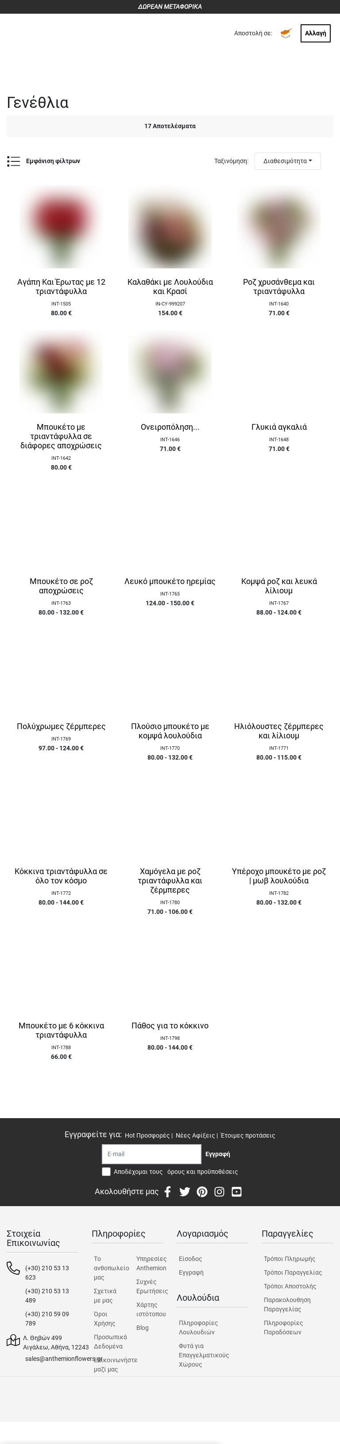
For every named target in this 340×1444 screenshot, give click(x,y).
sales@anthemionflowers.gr (64, 1358)
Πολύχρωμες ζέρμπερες (61, 726)
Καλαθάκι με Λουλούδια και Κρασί (170, 287)
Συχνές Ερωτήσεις (149, 1286)
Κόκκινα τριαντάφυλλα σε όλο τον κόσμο (61, 876)
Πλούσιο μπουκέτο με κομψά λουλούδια (170, 731)
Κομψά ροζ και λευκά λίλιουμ (279, 586)
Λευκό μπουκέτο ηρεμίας (170, 581)
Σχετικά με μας (105, 1295)
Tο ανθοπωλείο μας (107, 1268)
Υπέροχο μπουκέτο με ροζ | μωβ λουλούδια (279, 876)
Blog (142, 1327)
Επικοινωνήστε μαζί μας (107, 1364)
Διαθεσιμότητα (285, 160)
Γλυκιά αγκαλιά (279, 427)
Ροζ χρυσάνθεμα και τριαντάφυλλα (279, 287)
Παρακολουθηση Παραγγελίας (287, 1304)
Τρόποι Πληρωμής (290, 1258)
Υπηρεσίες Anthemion (149, 1263)
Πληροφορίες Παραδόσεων (283, 1327)
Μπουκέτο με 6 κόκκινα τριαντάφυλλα (61, 1030)
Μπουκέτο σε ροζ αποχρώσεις (61, 586)
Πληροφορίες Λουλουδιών (198, 1327)
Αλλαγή (315, 33)
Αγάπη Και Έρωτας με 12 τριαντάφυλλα (61, 287)
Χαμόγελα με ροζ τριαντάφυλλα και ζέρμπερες (170, 880)
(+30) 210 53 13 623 (47, 1272)
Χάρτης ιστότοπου (149, 1309)
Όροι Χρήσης (105, 1318)
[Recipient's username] (151, 1154)
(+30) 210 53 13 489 (47, 1295)
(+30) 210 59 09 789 (47, 1318)
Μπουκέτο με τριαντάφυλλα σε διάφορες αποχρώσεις (61, 436)
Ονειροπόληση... (170, 427)
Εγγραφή (191, 1272)
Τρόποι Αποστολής (290, 1286)
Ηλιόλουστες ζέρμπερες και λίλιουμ (279, 731)
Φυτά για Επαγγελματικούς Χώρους (204, 1355)
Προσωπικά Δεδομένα (107, 1341)
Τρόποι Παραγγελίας (293, 1272)
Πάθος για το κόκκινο (170, 1025)
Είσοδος (190, 1258)
